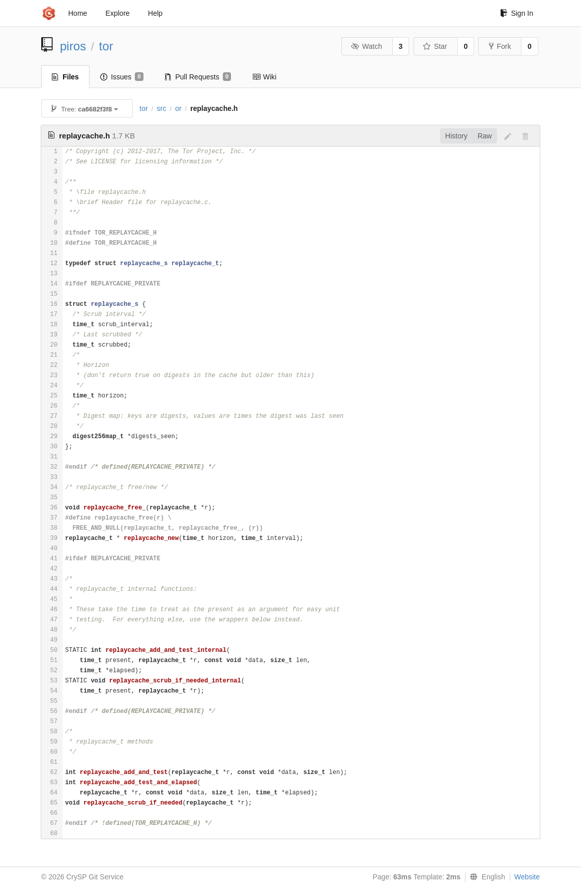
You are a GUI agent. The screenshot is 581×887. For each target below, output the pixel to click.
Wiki (264, 77)
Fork (500, 46)
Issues (121, 76)
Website (527, 877)
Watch (366, 46)
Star (435, 46)
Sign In (516, 13)
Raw (485, 136)
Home (77, 13)
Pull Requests (198, 76)
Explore (117, 13)
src (161, 108)
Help (155, 13)
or (178, 108)
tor (106, 46)
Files (65, 77)
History (456, 136)
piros (73, 46)
